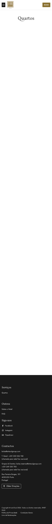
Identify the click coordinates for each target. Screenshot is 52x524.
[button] (11, 486)
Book (46, 5)
